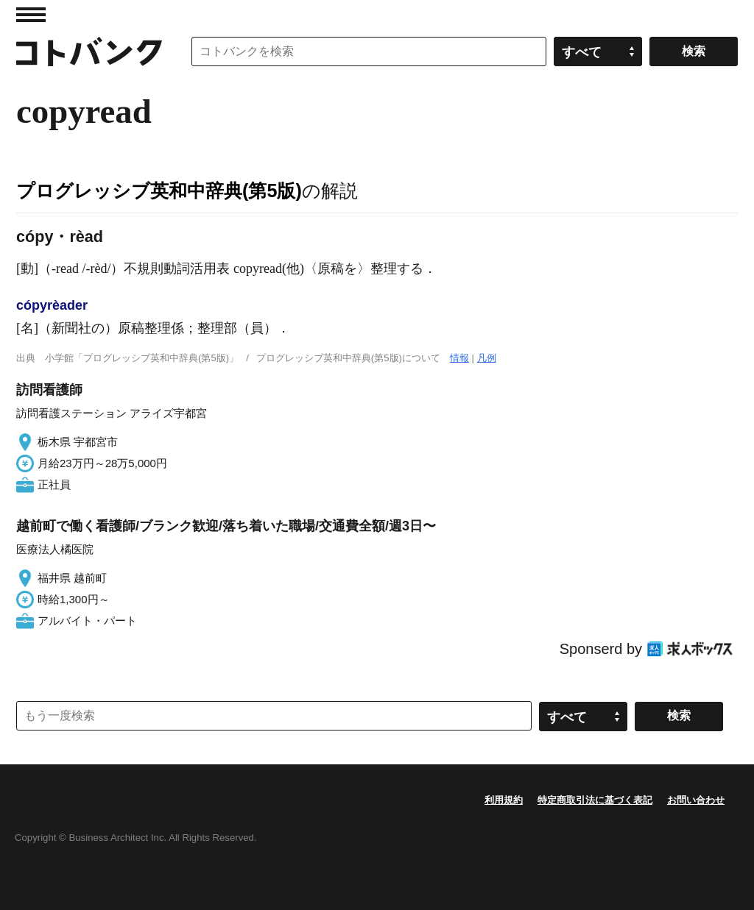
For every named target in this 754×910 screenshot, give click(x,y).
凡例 (486, 357)
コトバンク (89, 51)
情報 (459, 357)
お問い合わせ (696, 800)
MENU (31, 14)
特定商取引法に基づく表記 (595, 800)
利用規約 (504, 800)
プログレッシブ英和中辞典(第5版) (159, 190)
